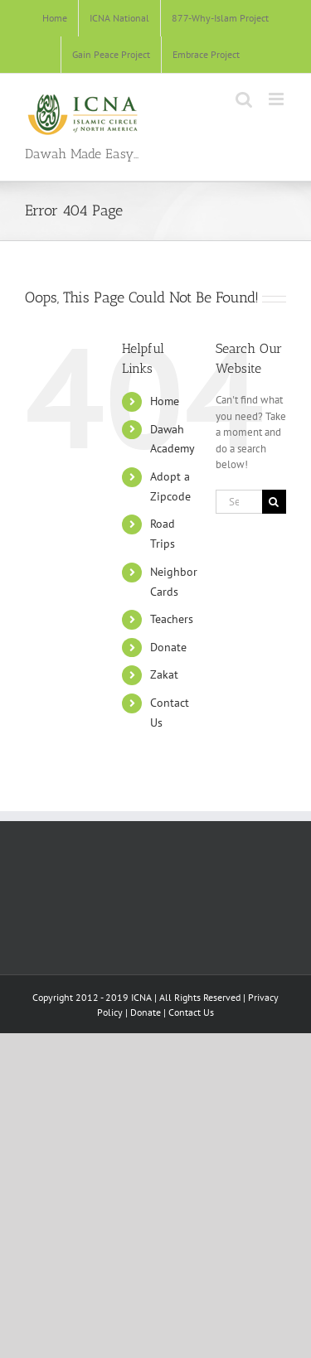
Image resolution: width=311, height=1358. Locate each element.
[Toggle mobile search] (244, 99)
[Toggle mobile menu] (277, 99)
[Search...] (239, 502)
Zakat (164, 674)
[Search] (274, 502)
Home (164, 401)
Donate (168, 647)
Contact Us (191, 1012)
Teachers (171, 618)
